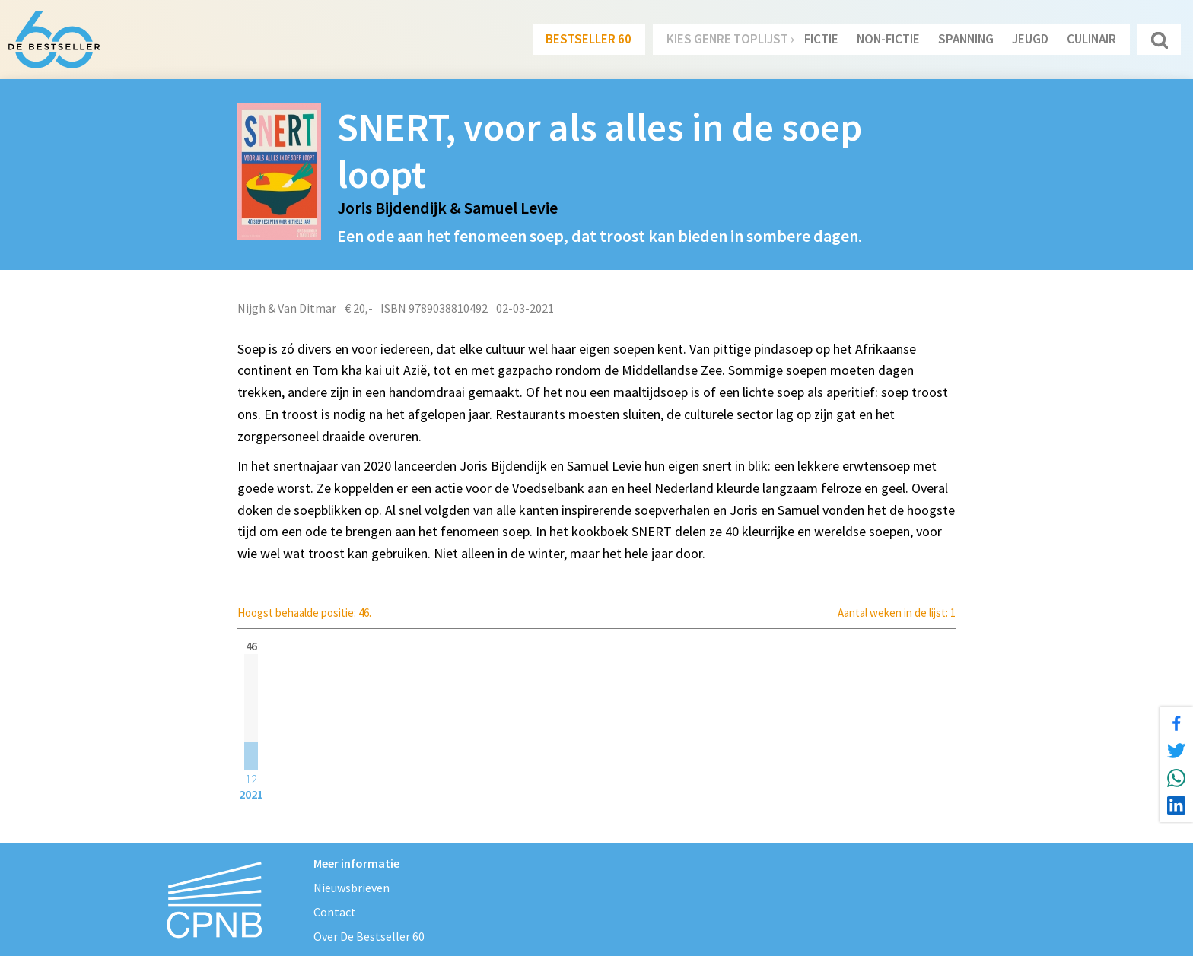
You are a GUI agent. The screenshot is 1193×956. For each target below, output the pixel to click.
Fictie (821, 38)
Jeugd (1030, 38)
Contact (334, 911)
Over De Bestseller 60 (369, 936)
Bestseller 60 (588, 38)
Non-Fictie (888, 38)
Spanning (966, 38)
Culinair (1091, 38)
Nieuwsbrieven (351, 887)
